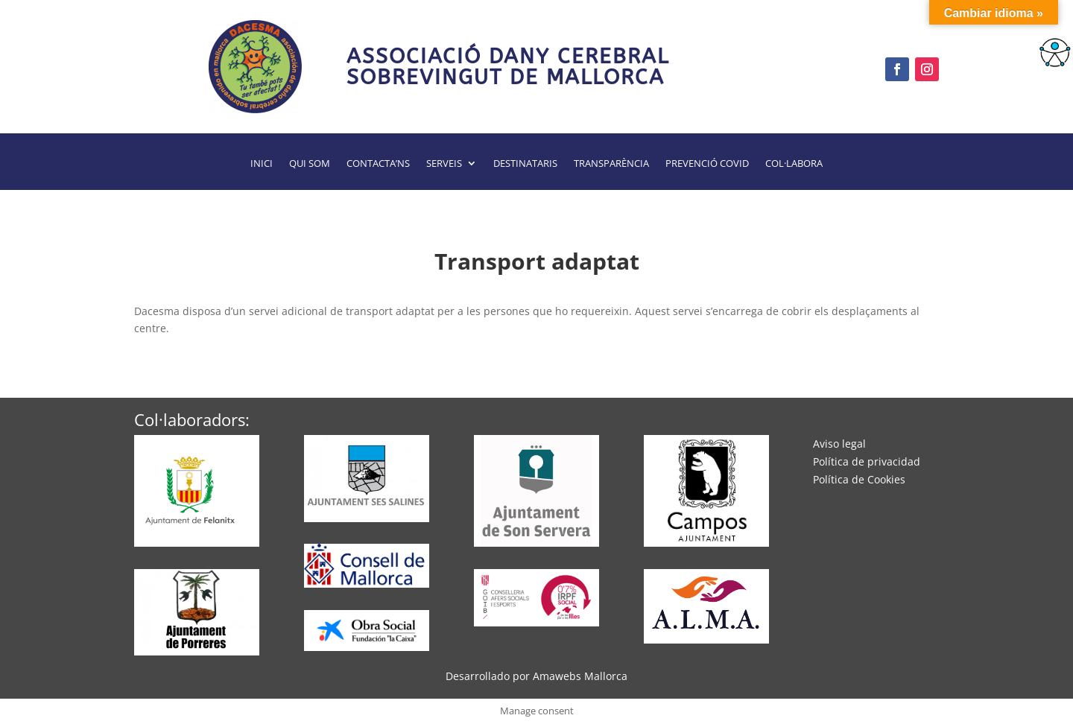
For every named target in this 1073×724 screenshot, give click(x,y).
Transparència (611, 164)
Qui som (309, 164)
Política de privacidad (866, 461)
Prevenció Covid (707, 164)
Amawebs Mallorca (580, 676)
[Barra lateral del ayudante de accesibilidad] (1055, 55)
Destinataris (525, 164)
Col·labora (794, 164)
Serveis (444, 164)
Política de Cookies (859, 479)
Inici (261, 164)
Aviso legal (839, 443)
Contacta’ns (378, 164)
